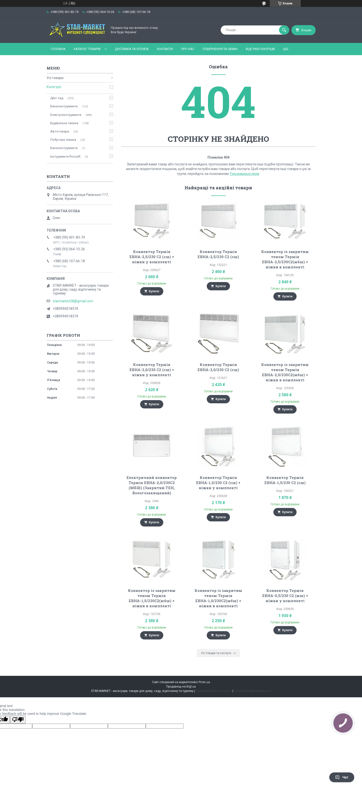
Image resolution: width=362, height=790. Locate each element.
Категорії (54, 87)
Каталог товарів (87, 49)
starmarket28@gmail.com (73, 301)
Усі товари (55, 78)
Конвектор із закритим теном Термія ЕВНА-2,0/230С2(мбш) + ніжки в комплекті (285, 372)
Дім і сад (56, 98)
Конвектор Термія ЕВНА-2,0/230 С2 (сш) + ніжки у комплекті (151, 369)
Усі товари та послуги (216, 653)
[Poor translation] (18, 720)
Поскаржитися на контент (214, 691)
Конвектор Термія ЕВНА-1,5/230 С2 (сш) (285, 480)
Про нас (187, 49)
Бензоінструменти (64, 106)
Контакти (165, 49)
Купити (154, 291)
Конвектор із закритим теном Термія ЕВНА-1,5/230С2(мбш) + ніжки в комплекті (152, 598)
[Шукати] (284, 30)
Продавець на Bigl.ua (181, 686)
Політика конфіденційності (252, 691)
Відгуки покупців (260, 49)
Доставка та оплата (132, 49)
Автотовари (59, 131)
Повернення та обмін (220, 49)
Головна (58, 49)
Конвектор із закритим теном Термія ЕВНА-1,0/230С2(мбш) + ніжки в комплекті (218, 598)
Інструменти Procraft (65, 156)
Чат (341, 777)
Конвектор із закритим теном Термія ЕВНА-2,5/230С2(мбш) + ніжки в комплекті (285, 259)
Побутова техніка (63, 140)
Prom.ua (204, 682)
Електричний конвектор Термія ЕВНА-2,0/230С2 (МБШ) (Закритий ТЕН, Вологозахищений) (151, 485)
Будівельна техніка (64, 123)
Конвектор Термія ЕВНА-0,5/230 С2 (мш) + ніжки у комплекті (285, 595)
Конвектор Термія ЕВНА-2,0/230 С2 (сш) (218, 367)
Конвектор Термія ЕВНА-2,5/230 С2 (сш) (218, 254)
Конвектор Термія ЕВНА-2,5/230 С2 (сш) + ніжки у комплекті (151, 256)
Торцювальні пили (244, 174)
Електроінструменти (65, 115)
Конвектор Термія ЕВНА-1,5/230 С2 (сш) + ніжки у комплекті (218, 482)
